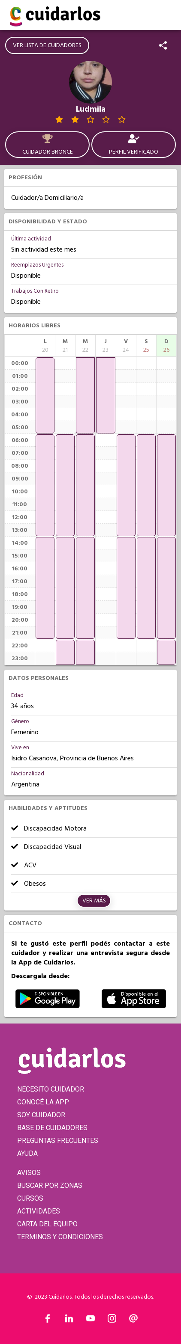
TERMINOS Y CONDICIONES (60, 1237)
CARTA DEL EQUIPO (47, 1224)
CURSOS (30, 1198)
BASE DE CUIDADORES (52, 1128)
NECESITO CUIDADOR (50, 1089)
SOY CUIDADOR (41, 1115)
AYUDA (27, 1153)
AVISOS (29, 1173)
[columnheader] (45, 345)
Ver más (94, 900)
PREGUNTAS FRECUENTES (57, 1140)
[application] (45, 395)
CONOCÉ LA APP (43, 1102)
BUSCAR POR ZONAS (49, 1185)
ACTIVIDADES (38, 1211)
